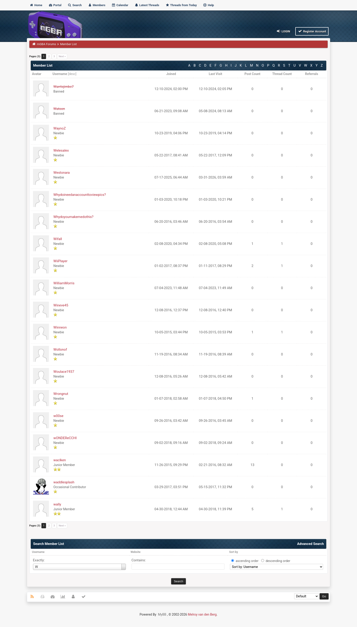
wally (57, 504)
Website (135, 552)
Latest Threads (147, 5)
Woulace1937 (64, 372)
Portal (54, 5)
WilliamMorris (64, 283)
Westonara (62, 173)
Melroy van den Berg (202, 614)
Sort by (233, 552)
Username (38, 552)
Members (96, 5)
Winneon (60, 327)
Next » (62, 56)
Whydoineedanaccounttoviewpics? (80, 195)
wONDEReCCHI (65, 438)
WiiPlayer (61, 261)
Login (283, 31)
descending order (278, 561)
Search (75, 5)
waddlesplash (64, 482)
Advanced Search (310, 544)
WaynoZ (60, 128)
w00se (59, 416)
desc (72, 74)
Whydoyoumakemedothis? (74, 217)
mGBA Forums (46, 44)
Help (208, 5)
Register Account (312, 31)
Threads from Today (181, 5)
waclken (60, 460)
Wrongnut (61, 394)
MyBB (162, 614)
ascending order (247, 561)
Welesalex (61, 150)
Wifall (58, 239)
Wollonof (60, 349)
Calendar (120, 5)
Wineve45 (61, 305)
